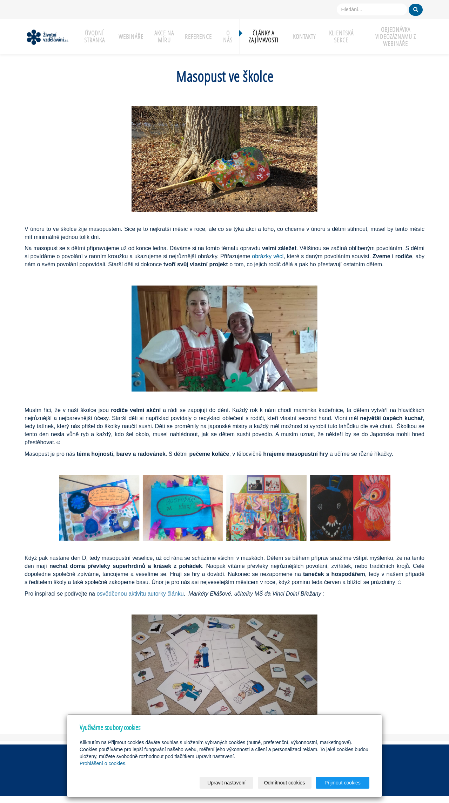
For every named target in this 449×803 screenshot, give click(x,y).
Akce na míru (164, 36)
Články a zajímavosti (264, 36)
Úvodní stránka (94, 36)
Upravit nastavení (226, 782)
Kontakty (304, 37)
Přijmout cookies (342, 782)
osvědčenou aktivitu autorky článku (139, 594)
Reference (198, 37)
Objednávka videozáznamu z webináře (395, 37)
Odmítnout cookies (284, 782)
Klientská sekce (341, 36)
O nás (228, 36)
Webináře (131, 37)
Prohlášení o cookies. (103, 763)
